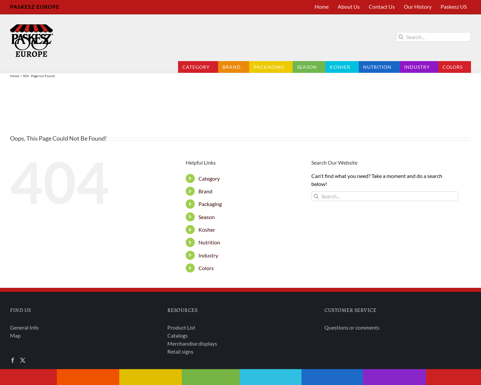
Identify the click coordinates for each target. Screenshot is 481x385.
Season (206, 217)
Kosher (206, 229)
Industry (208, 255)
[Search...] (433, 37)
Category (209, 178)
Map (15, 335)
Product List (181, 327)
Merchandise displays (192, 343)
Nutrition (209, 242)
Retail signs (180, 351)
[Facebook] (12, 360)
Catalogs (177, 335)
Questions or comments (351, 327)
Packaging (210, 204)
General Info (24, 327)
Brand (205, 191)
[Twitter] (22, 360)
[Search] (401, 37)
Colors (206, 268)
